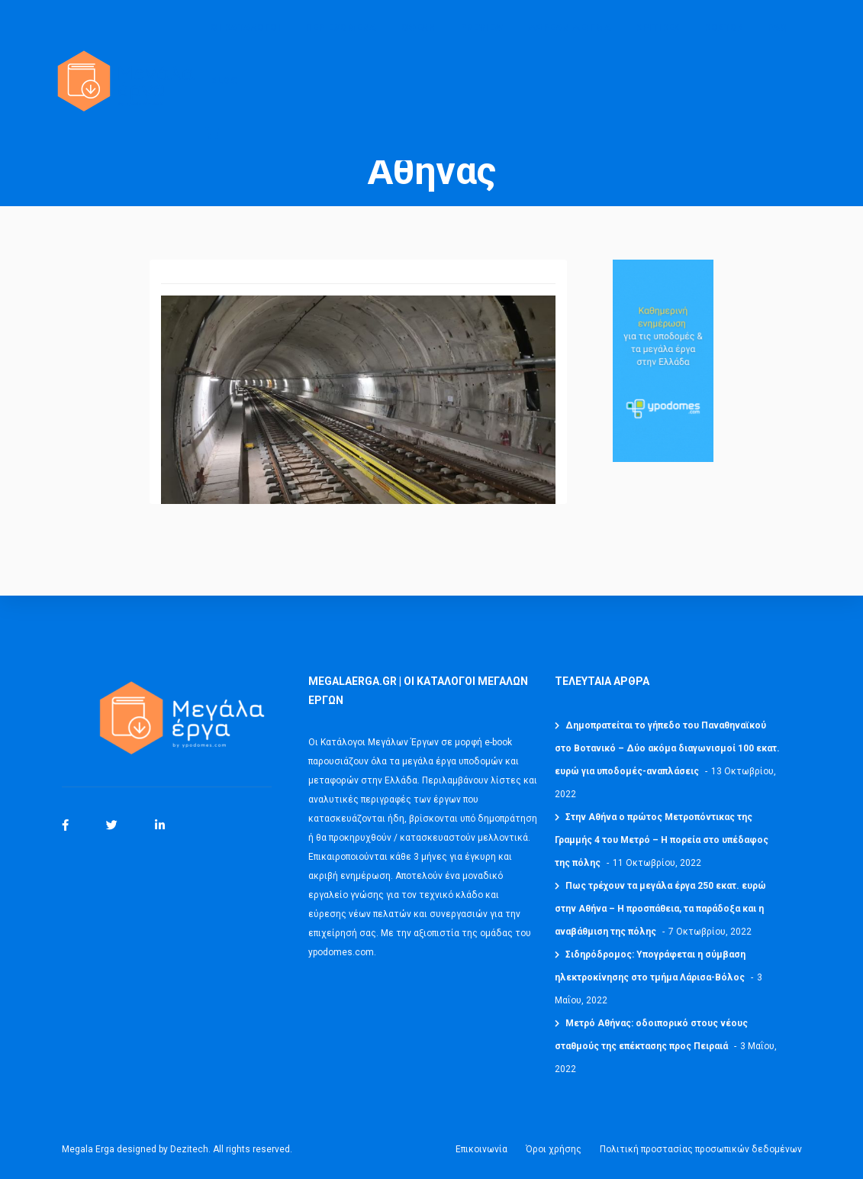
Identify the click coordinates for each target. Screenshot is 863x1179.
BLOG (224, 92)
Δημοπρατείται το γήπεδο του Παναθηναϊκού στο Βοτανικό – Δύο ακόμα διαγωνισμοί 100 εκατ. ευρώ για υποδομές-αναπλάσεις (667, 748)
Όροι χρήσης (553, 1149)
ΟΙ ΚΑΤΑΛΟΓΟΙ (246, 39)
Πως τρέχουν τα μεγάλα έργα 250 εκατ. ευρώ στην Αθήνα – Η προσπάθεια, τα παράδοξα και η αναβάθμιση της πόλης (660, 908)
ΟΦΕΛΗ (418, 39)
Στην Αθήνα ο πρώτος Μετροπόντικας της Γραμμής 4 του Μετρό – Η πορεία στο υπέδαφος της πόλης (661, 840)
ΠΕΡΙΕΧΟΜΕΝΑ (341, 39)
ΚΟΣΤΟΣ (723, 39)
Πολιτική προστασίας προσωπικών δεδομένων (701, 1149)
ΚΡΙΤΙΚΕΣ (658, 39)
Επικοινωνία (481, 1149)
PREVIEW (482, 39)
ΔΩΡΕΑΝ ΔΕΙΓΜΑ (570, 39)
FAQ (777, 39)
